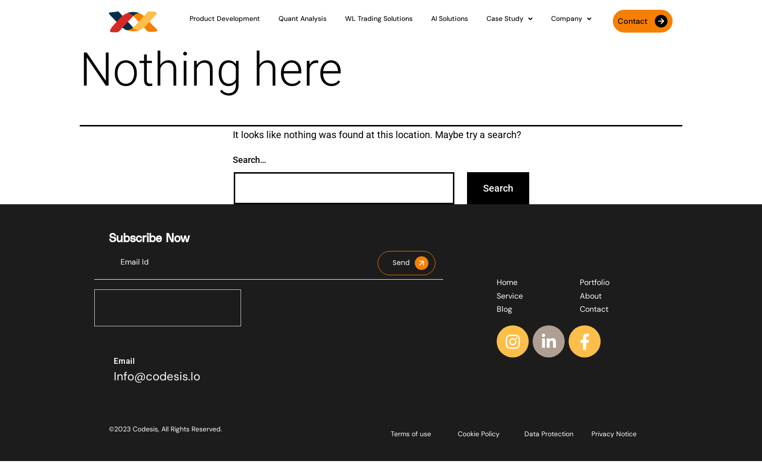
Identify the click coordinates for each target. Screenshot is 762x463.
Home (507, 284)
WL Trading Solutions (383, 22)
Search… (249, 162)
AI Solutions (445, 22)
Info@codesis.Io (157, 378)
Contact (594, 311)
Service (510, 298)
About (591, 298)
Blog (504, 311)
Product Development (246, 22)
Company (549, 22)
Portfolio (594, 284)
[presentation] (168, 310)
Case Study (496, 22)
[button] (496, 23)
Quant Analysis (316, 22)
